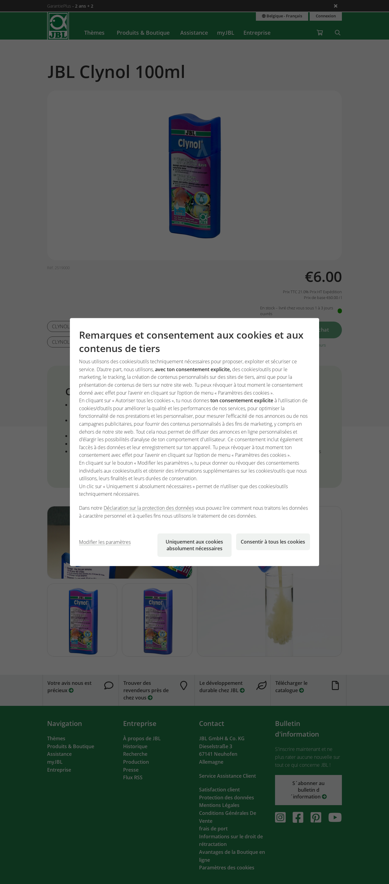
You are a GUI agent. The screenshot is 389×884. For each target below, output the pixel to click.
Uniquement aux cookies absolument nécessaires (194, 545)
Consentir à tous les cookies (273, 541)
